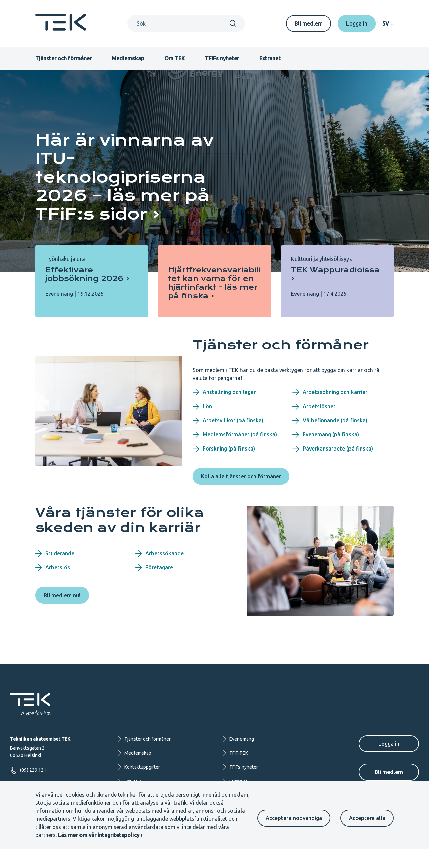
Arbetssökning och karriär (329, 392)
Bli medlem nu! (62, 595)
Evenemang (237, 739)
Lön (202, 406)
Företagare (154, 567)
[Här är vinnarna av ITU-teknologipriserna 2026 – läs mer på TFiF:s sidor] (135, 177)
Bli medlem (308, 23)
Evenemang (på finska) (325, 434)
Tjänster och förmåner (63, 58)
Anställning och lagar (224, 392)
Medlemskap (128, 58)
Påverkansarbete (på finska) (332, 448)
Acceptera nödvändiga (294, 818)
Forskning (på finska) (224, 448)
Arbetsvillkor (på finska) (228, 420)
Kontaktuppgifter (138, 767)
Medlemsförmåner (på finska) (235, 434)
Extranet (270, 58)
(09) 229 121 (28, 770)
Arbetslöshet (314, 406)
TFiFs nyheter (222, 58)
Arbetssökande (159, 553)
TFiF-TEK (234, 753)
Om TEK (174, 58)
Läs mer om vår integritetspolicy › (100, 835)
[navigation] (388, 23)
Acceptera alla (367, 818)
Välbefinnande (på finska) (329, 420)
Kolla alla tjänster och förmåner (241, 476)
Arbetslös (52, 567)
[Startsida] (60, 29)
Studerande (54, 553)
